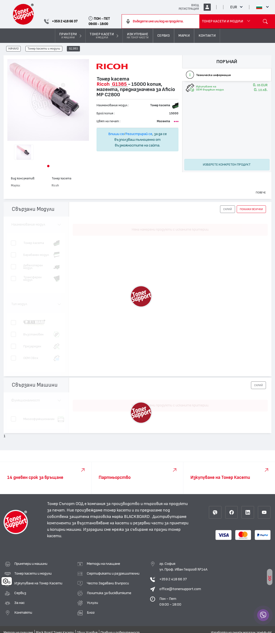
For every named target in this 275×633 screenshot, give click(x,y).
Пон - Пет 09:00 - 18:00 (170, 601)
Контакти (23, 612)
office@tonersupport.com (180, 589)
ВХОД (195, 5)
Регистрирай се (138, 134)
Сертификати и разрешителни (113, 573)
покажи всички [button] (251, 209)
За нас (19, 603)
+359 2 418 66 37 (173, 579)
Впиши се (116, 134)
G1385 (73, 49)
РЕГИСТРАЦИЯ (189, 8)
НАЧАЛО (13, 49)
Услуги (92, 603)
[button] (48, 166)
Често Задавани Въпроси (108, 583)
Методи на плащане (103, 564)
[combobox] (160, 21)
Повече (261, 192)
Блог (91, 612)
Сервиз (20, 593)
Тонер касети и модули (43, 49)
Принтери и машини (30, 564)
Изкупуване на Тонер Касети (38, 583)
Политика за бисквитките (109, 593)
